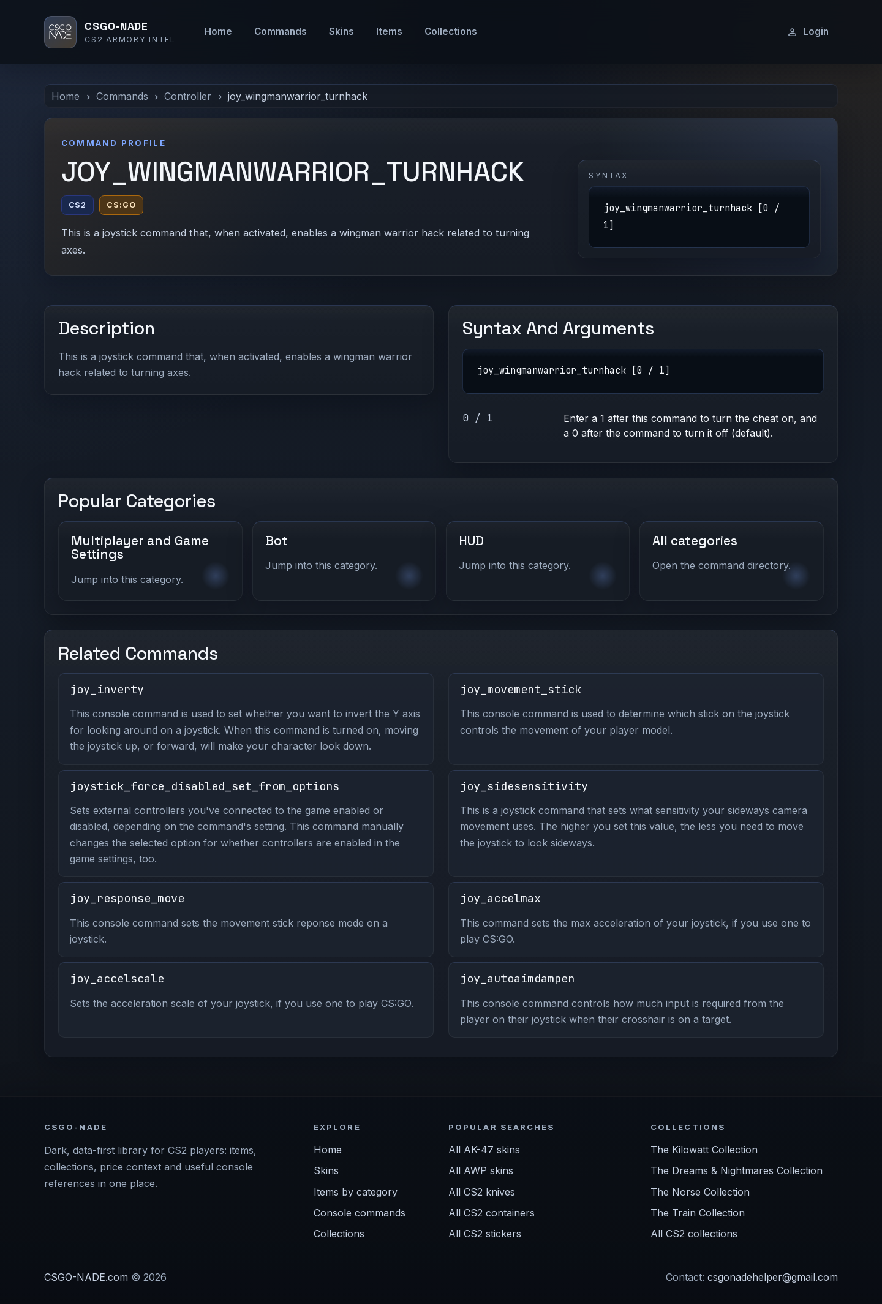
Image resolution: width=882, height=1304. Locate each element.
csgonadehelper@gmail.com (772, 1277)
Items (389, 31)
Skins (341, 31)
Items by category (356, 1192)
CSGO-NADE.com (86, 1277)
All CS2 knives (481, 1192)
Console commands (359, 1213)
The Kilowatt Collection (704, 1150)
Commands (280, 31)
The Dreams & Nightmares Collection (736, 1170)
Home (218, 31)
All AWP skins (480, 1170)
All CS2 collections (693, 1233)
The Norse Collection (700, 1192)
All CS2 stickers (484, 1233)
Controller (187, 96)
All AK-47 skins (484, 1150)
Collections (450, 31)
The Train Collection (697, 1213)
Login (807, 32)
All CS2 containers (491, 1213)
